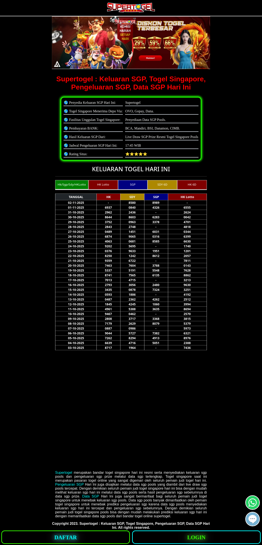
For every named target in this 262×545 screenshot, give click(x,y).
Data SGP (90, 496)
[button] (252, 519)
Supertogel (63, 472)
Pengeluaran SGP (69, 484)
